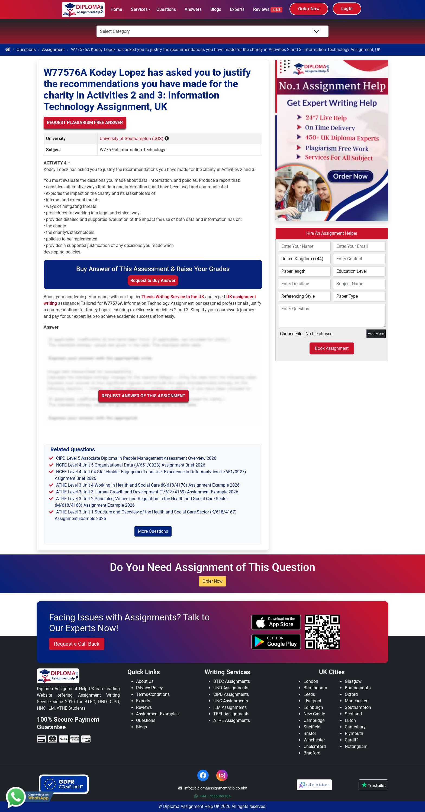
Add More (376, 333)
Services (139, 9)
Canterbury (355, 726)
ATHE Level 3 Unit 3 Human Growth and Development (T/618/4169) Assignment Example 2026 (147, 491)
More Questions (153, 531)
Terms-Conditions (153, 694)
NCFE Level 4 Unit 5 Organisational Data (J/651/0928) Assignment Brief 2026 (130, 465)
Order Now (309, 8)
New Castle (314, 713)
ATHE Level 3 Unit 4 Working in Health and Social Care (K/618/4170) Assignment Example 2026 (148, 485)
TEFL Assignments (231, 713)
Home (116, 9)
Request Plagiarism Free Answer (85, 122)
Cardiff (351, 740)
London (311, 681)
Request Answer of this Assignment (143, 395)
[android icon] (276, 641)
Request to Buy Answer (153, 280)
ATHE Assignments (231, 720)
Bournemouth (358, 687)
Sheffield (312, 726)
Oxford (351, 694)
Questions (166, 9)
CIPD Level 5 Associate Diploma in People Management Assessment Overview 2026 (136, 458)
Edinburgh (313, 707)
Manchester (356, 700)
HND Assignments (230, 687)
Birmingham (315, 687)
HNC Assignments (230, 700)
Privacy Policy (149, 687)
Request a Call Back (76, 644)
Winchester (314, 740)
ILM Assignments (230, 707)
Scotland (353, 713)
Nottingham (356, 746)
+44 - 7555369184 (212, 796)
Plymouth (354, 733)
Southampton (358, 707)
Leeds (309, 694)
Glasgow (353, 681)
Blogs (215, 9)
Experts (237, 9)
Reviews (267, 9)
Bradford (312, 753)
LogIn (347, 8)
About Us (144, 681)
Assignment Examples (157, 713)
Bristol (310, 733)
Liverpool (312, 700)
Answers (193, 9)
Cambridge (314, 720)
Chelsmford (315, 746)
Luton (350, 720)
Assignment (53, 49)
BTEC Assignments (231, 681)
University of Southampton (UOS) (131, 138)
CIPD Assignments (231, 694)
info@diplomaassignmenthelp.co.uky (212, 788)
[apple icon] (276, 622)
